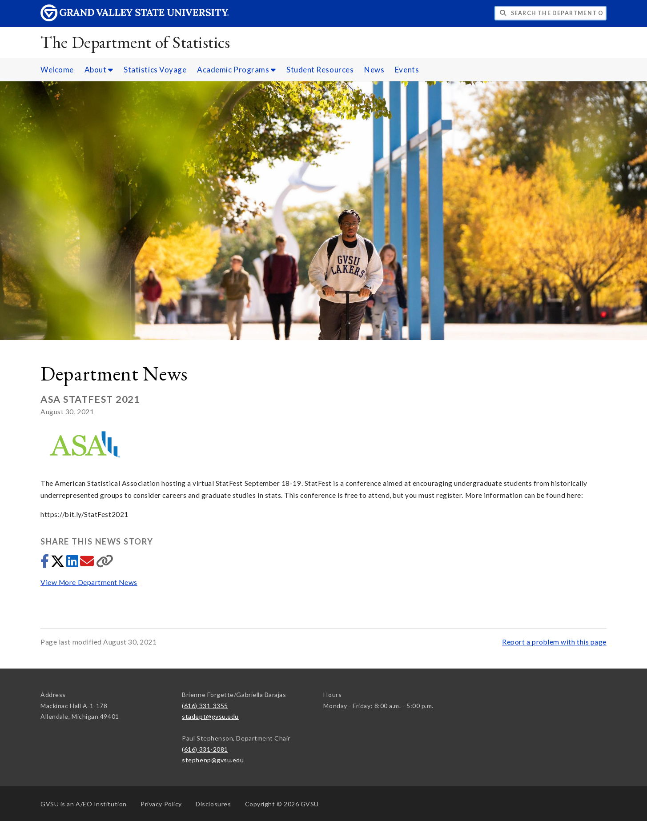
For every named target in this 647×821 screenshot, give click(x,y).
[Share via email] (88, 564)
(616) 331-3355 (205, 705)
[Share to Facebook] (45, 564)
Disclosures (213, 804)
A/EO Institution (83, 804)
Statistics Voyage (155, 69)
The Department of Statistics (135, 42)
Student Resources (320, 69)
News (374, 69)
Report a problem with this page (554, 642)
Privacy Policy (161, 804)
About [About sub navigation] (98, 69)
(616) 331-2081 (205, 749)
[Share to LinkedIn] (73, 564)
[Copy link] (105, 564)
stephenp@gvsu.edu (213, 760)
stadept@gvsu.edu (210, 716)
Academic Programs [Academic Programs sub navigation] (236, 69)
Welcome (57, 69)
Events (407, 69)
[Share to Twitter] (58, 564)
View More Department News (88, 582)
